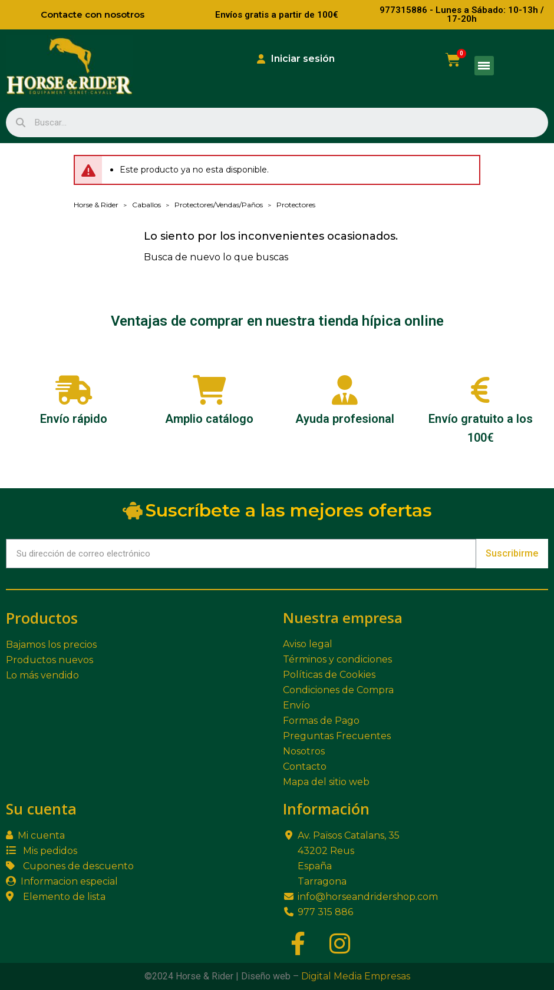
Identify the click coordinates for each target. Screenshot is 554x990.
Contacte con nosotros (92, 14)
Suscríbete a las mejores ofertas (277, 510)
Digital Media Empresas (355, 976)
